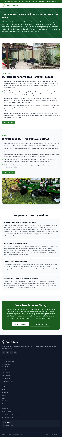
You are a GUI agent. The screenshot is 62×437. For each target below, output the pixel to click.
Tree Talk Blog (6, 401)
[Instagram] (7, 352)
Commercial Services (7, 381)
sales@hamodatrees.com (10, 414)
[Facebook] (3, 352)
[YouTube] (11, 352)
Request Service (8, 122)
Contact (4, 404)
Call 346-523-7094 (40, 324)
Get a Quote (57, 434)
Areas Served (45, 434)
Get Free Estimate (20, 324)
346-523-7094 (7, 412)
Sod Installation (6, 364)
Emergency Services (7, 378)
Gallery (4, 398)
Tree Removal (5, 369)
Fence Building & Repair (8, 361)
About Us (4, 395)
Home (3, 389)
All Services (5, 392)
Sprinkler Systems (7, 367)
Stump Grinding (6, 375)
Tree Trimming (6, 372)
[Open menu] (58, 5)
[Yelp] (15, 352)
